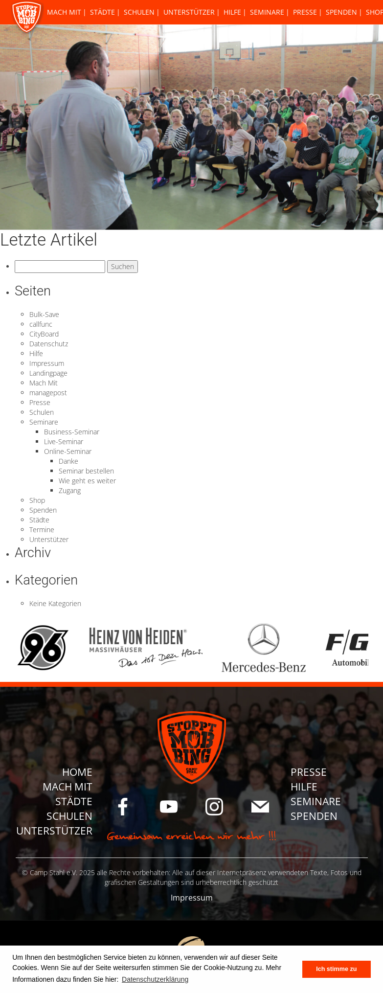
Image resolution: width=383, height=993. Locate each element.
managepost (48, 392)
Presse (305, 12)
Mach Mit (64, 12)
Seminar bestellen (86, 470)
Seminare (267, 12)
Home (77, 772)
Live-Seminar (63, 441)
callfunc (40, 324)
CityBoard (44, 334)
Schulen (139, 12)
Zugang (70, 490)
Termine (41, 529)
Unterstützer (189, 12)
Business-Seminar (71, 431)
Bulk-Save (44, 314)
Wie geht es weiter (87, 480)
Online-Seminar (67, 451)
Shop (37, 500)
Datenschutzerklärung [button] (155, 979)
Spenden (341, 12)
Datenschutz (48, 343)
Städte (102, 12)
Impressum (46, 363)
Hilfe (232, 12)
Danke (68, 461)
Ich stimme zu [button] (336, 969)
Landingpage (48, 373)
